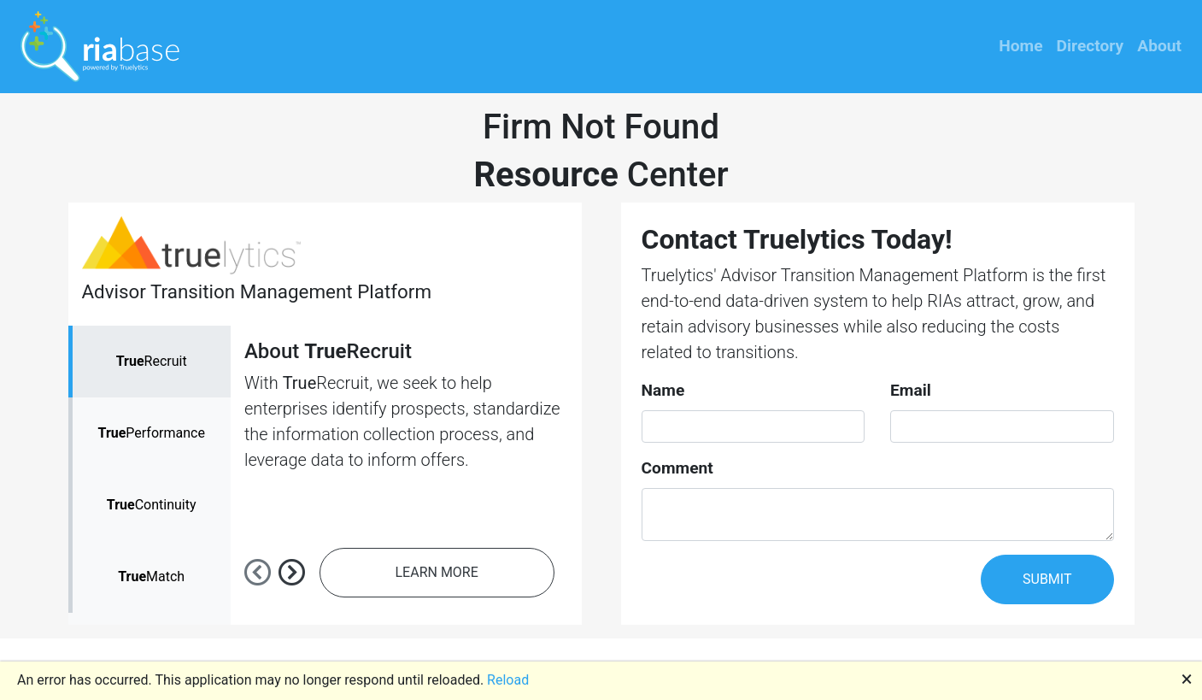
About (1159, 46)
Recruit (151, 361)
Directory (1090, 46)
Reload (508, 680)
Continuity (151, 505)
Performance (151, 433)
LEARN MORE (437, 572)
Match (151, 576)
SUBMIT (1047, 579)
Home (1020, 46)
